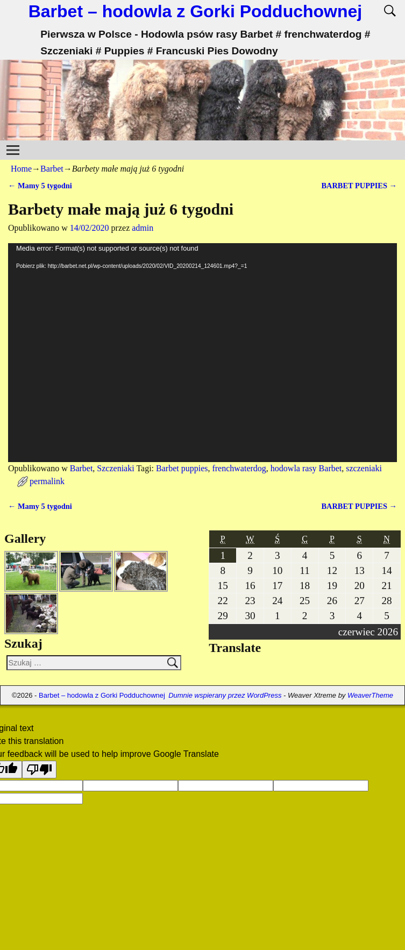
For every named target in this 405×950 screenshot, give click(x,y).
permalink (47, 481)
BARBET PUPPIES (358, 185)
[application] (202, 352)
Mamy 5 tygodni (40, 185)
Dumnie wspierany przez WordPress (224, 695)
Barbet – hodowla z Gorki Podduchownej (196, 11)
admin (142, 227)
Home (21, 168)
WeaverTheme (370, 695)
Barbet (51, 168)
